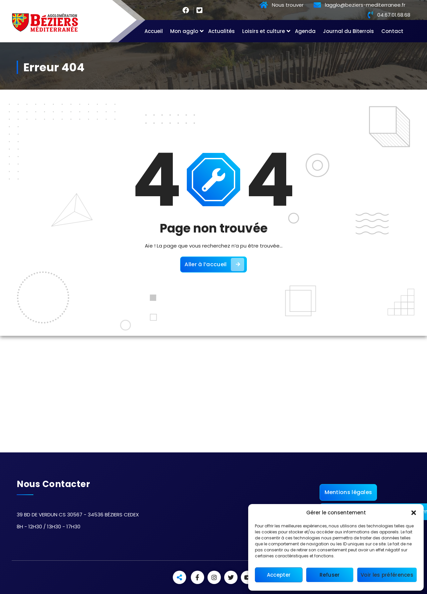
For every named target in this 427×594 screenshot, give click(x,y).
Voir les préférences (387, 574)
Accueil (153, 31)
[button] (413, 512)
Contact (392, 31)
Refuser (330, 574)
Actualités (221, 31)
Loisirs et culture (263, 31)
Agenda (305, 31)
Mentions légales (348, 492)
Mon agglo (184, 31)
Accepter (279, 574)
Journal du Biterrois (348, 31)
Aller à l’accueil (214, 264)
